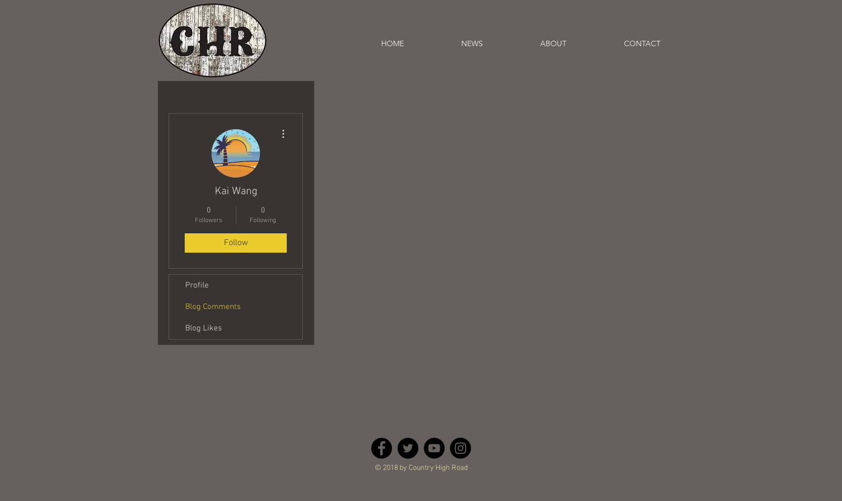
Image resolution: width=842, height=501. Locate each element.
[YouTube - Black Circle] (434, 448)
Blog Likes (203, 328)
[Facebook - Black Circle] (381, 448)
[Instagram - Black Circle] (460, 448)
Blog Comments (213, 307)
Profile (197, 285)
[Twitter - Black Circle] (407, 448)
